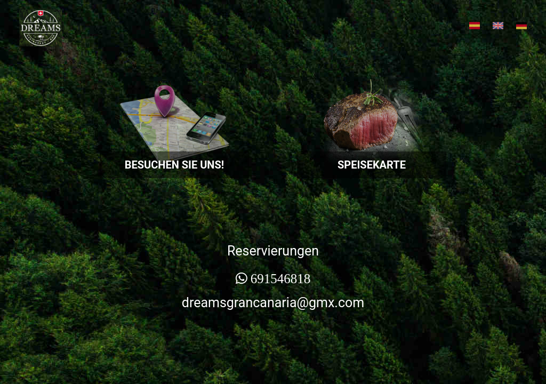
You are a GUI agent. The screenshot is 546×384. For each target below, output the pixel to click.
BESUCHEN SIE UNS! (174, 164)
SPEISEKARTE (372, 164)
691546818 (281, 278)
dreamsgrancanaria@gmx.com (273, 302)
